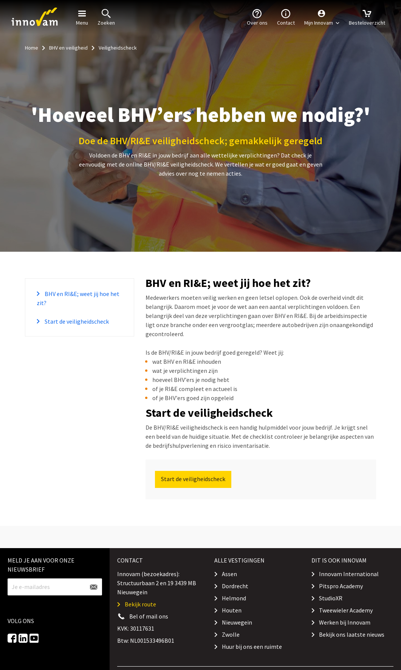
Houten (232, 610)
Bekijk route (140, 604)
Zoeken (106, 16)
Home (31, 47)
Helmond (234, 598)
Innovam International (349, 574)
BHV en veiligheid (68, 47)
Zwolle (231, 634)
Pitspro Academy (341, 586)
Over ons (257, 16)
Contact (286, 16)
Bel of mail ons (148, 616)
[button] (321, 17)
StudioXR (330, 598)
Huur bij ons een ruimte (252, 646)
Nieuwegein (237, 622)
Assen (229, 574)
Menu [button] (82, 16)
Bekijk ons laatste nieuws (351, 634)
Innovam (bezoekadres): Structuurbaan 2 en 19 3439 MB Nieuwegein (156, 583)
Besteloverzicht (367, 16)
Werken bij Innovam (344, 622)
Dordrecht (235, 586)
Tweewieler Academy (346, 610)
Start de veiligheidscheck (76, 321)
